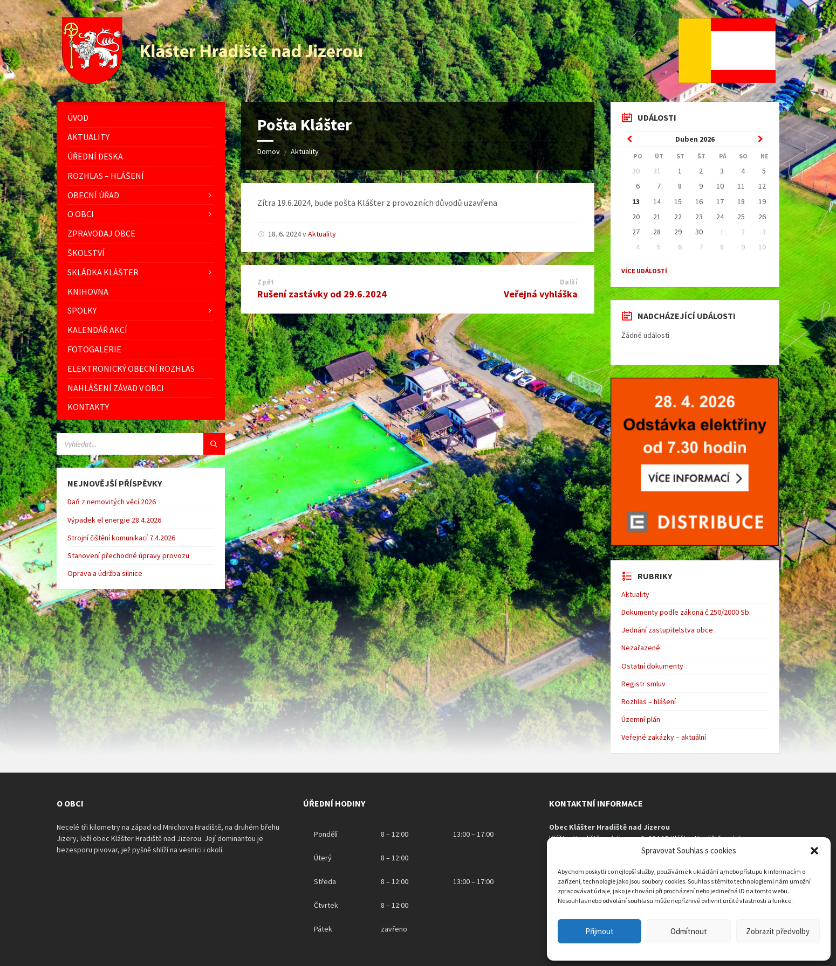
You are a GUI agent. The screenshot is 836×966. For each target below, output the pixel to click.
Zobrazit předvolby (778, 931)
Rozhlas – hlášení (648, 701)
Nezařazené (640, 647)
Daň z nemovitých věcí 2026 (111, 501)
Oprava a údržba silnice (104, 573)
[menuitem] (140, 117)
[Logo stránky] (214, 80)
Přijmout (599, 931)
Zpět (265, 282)
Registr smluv (643, 684)
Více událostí (644, 271)
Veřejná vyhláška (541, 294)
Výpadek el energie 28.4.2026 (114, 520)
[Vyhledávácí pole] (141, 444)
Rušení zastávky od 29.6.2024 (322, 294)
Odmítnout (688, 931)
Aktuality (305, 151)
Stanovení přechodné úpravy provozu (128, 555)
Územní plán (640, 719)
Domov (268, 151)
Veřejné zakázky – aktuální (663, 737)
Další (569, 282)
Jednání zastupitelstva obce (667, 630)
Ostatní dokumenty (652, 666)
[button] (814, 850)
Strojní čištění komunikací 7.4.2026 (121, 538)
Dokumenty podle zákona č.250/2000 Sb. (686, 612)
